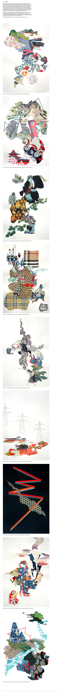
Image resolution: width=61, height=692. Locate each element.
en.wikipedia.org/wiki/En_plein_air (22, 17)
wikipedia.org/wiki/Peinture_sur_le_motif (9, 17)
